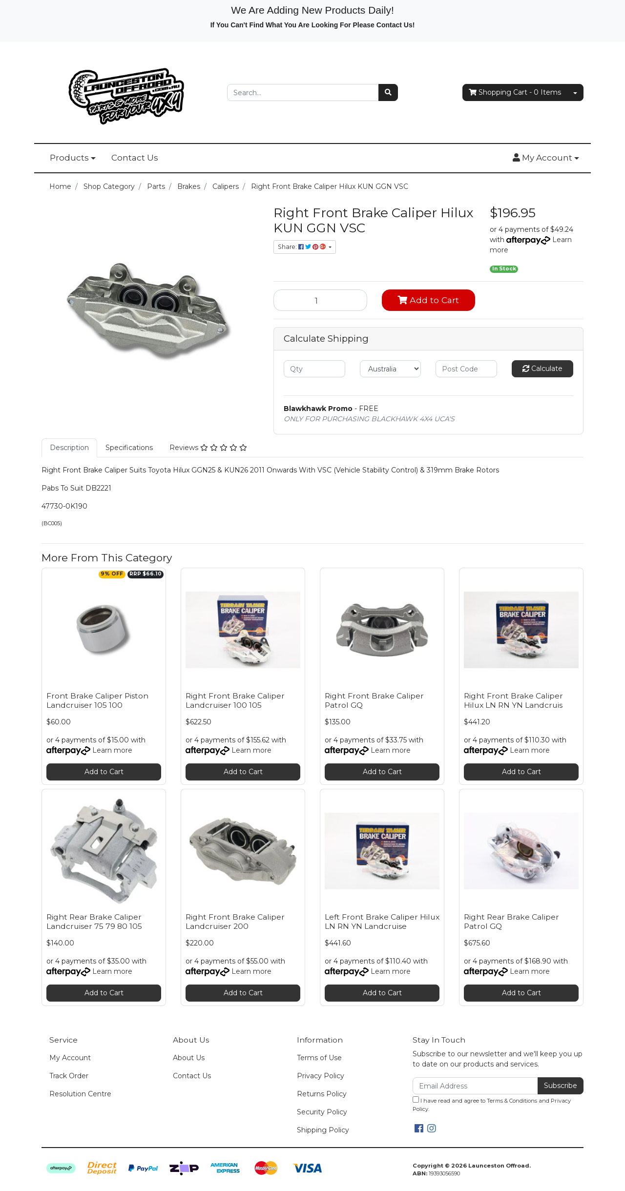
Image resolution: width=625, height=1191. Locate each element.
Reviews (208, 447)
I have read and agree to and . (492, 1104)
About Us (189, 1057)
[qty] (314, 368)
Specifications (129, 447)
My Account (70, 1057)
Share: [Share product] (302, 246)
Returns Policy (322, 1093)
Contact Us (134, 158)
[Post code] (466, 368)
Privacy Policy (320, 1075)
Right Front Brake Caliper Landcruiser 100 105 (235, 700)
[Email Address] (475, 1085)
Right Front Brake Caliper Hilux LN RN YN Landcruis (513, 700)
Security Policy (322, 1112)
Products (69, 158)
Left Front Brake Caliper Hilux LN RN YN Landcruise (382, 921)
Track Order (68, 1075)
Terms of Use (319, 1057)
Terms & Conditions (512, 1100)
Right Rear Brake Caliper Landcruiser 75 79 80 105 (94, 921)
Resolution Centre (80, 1093)
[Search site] (388, 92)
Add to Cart (428, 300)
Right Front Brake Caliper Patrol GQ (374, 700)
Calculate (542, 368)
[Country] (390, 368)
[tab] (69, 447)
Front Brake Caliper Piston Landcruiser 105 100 (97, 700)
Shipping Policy (323, 1130)
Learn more (112, 750)
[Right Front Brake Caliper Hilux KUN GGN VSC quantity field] (320, 300)
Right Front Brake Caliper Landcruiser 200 (235, 921)
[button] (546, 158)
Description (69, 447)
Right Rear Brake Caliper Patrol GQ (511, 921)
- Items (515, 92)
